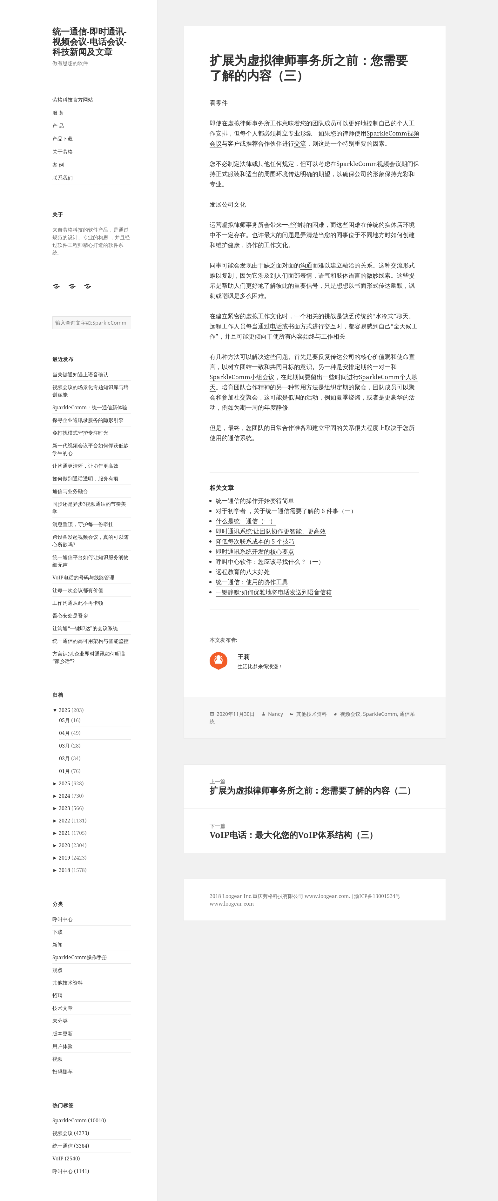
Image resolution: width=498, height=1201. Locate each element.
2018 (64, 870)
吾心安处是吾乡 (70, 615)
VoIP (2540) (66, 1158)
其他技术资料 (67, 982)
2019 (64, 857)
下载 (57, 931)
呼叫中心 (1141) (70, 1171)
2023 (64, 808)
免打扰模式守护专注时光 (80, 432)
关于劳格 (62, 151)
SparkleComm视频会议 (368, 164)
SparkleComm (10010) (79, 1120)
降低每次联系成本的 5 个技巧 (255, 541)
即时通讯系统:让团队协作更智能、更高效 (271, 531)
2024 (64, 795)
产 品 (58, 125)
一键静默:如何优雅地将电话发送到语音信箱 (274, 592)
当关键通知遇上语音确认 (80, 374)
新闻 (57, 944)
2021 (64, 832)
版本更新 (62, 1033)
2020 (64, 845)
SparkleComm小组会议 (242, 377)
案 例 (58, 164)
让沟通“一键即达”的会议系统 (85, 627)
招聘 (57, 995)
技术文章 (62, 1007)
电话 (276, 326)
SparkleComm (380, 713)
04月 (64, 732)
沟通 (306, 265)
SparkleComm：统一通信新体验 (89, 407)
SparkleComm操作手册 (79, 957)
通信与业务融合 (70, 490)
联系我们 (62, 177)
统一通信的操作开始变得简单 (255, 501)
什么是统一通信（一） (246, 521)
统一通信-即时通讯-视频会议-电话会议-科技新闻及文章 (89, 41)
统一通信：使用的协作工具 (252, 582)
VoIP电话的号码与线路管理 (83, 577)
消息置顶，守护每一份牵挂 (82, 523)
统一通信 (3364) (70, 1145)
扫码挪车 (62, 1071)
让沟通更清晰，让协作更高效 (85, 465)
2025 (64, 783)
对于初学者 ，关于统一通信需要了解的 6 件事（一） (286, 511)
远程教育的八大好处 (243, 572)
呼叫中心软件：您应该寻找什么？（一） (270, 562)
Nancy (275, 713)
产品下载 (62, 138)
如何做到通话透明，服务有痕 (85, 478)
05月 (64, 720)
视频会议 (350, 713)
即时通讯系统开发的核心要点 (255, 551)
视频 (57, 1058)
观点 (57, 969)
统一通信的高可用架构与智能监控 (90, 640)
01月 (64, 771)
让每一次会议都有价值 (77, 589)
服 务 (58, 112)
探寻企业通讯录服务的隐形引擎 (88, 419)
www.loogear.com (232, 903)
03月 (64, 745)
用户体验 (62, 1045)
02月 (64, 758)
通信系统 (240, 438)
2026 (64, 710)
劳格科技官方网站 (72, 99)
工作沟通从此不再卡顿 (77, 602)
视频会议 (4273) (70, 1133)
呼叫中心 (62, 918)
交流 (300, 143)
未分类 (60, 1020)
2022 (64, 820)
